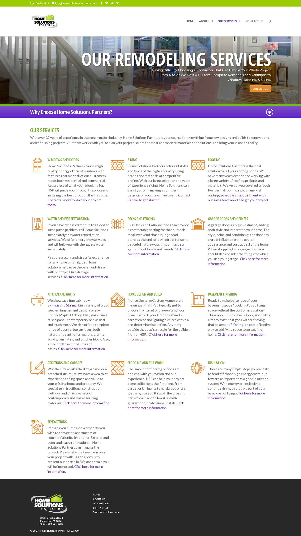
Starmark (73, 305)
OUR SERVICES (227, 21)
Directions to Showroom (106, 512)
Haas (55, 305)
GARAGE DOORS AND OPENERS (228, 218)
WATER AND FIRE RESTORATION (68, 218)
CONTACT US (254, 21)
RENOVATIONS (57, 421)
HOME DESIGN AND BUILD (145, 294)
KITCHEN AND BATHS (61, 294)
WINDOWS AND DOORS (63, 159)
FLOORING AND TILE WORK (145, 362)
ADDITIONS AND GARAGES (64, 362)
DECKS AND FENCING (141, 218)
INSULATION (216, 362)
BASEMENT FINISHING (222, 294)
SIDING (132, 159)
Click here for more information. (85, 277)
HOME (190, 21)
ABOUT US (206, 21)
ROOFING (214, 159)
